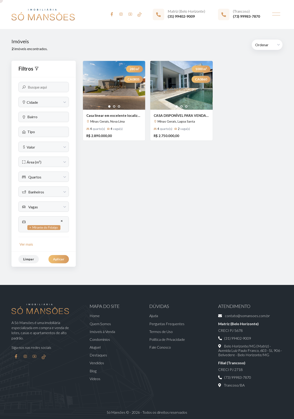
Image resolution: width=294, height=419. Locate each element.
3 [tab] (119, 107)
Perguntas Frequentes (166, 323)
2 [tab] (114, 107)
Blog (93, 371)
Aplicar (58, 259)
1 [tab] (109, 107)
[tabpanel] (114, 85)
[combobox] (43, 102)
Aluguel (95, 347)
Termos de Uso (161, 331)
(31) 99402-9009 (181, 16)
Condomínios (100, 339)
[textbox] (44, 102)
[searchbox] (46, 117)
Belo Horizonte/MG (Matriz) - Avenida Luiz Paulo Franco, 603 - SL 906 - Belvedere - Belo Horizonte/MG (250, 350)
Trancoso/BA (231, 385)
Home (95, 315)
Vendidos (97, 363)
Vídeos (95, 378)
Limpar (28, 259)
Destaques (98, 355)
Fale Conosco (160, 347)
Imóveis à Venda (102, 331)
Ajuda (153, 315)
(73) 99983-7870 (246, 16)
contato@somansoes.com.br (244, 315)
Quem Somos (100, 323)
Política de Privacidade (167, 339)
